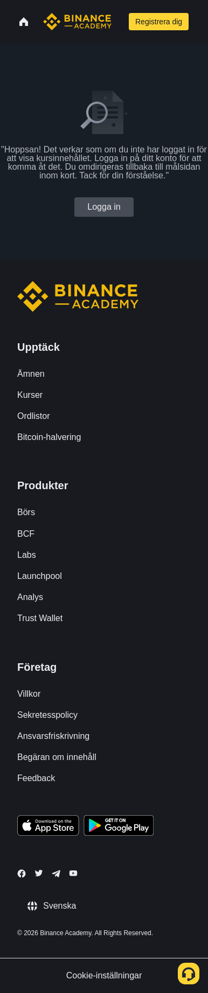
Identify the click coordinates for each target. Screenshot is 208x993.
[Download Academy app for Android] (119, 827)
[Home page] (77, 21)
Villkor (28, 693)
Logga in (103, 206)
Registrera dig (158, 21)
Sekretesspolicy (47, 714)
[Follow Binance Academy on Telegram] (56, 873)
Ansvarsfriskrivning (53, 736)
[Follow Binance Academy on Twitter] (38, 873)
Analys (30, 597)
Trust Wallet (40, 618)
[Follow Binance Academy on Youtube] (73, 873)
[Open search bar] (119, 21)
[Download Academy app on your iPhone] (48, 827)
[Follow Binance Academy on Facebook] (21, 873)
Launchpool (39, 576)
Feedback (36, 778)
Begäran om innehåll (56, 757)
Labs (26, 554)
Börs (26, 512)
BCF (25, 533)
